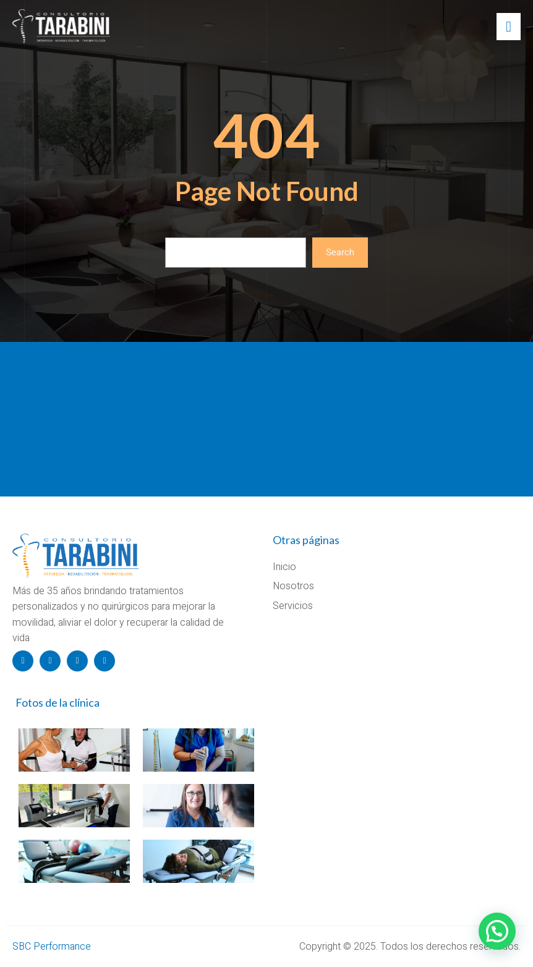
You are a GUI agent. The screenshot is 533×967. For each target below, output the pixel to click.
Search (340, 252)
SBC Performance (51, 946)
